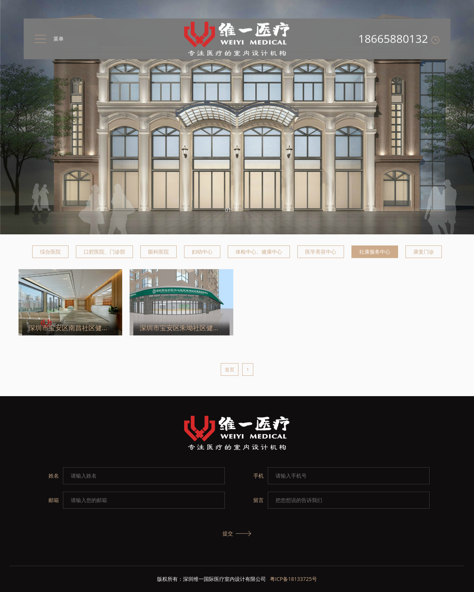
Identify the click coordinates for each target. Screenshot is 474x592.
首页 (229, 369)
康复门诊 (423, 251)
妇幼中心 (202, 251)
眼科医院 (158, 251)
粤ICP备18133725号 (293, 578)
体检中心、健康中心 (259, 251)
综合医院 (50, 251)
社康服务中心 (374, 251)
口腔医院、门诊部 (104, 251)
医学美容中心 (320, 251)
